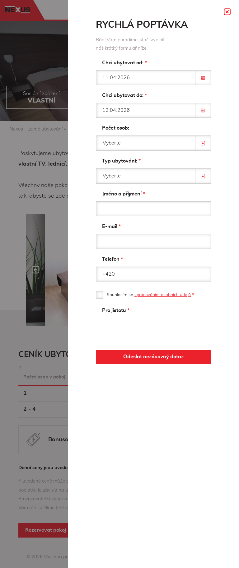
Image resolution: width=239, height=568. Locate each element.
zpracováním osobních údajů (162, 295)
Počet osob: (115, 128)
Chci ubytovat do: (124, 95)
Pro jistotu (115, 310)
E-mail (111, 226)
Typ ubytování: (121, 160)
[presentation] (143, 330)
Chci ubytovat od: (124, 62)
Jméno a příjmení (123, 193)
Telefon (112, 259)
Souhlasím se (150, 295)
